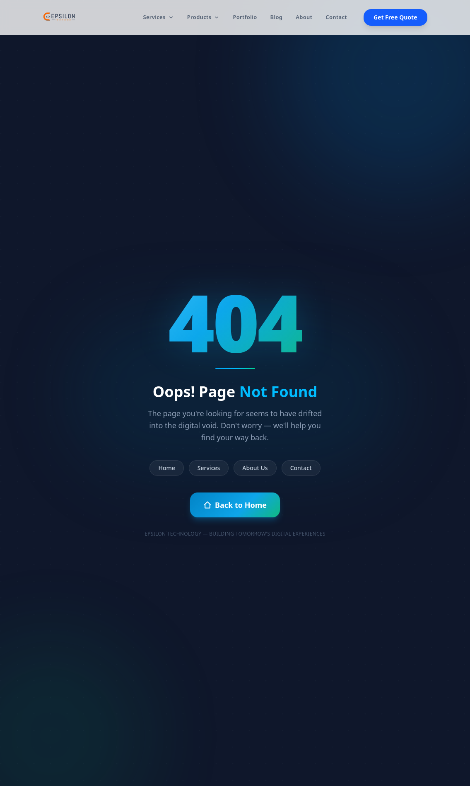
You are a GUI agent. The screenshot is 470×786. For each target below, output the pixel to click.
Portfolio (245, 17)
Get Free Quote (395, 17)
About (304, 17)
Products (203, 17)
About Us (255, 468)
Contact (336, 17)
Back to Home (235, 505)
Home (166, 468)
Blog (276, 17)
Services (158, 17)
